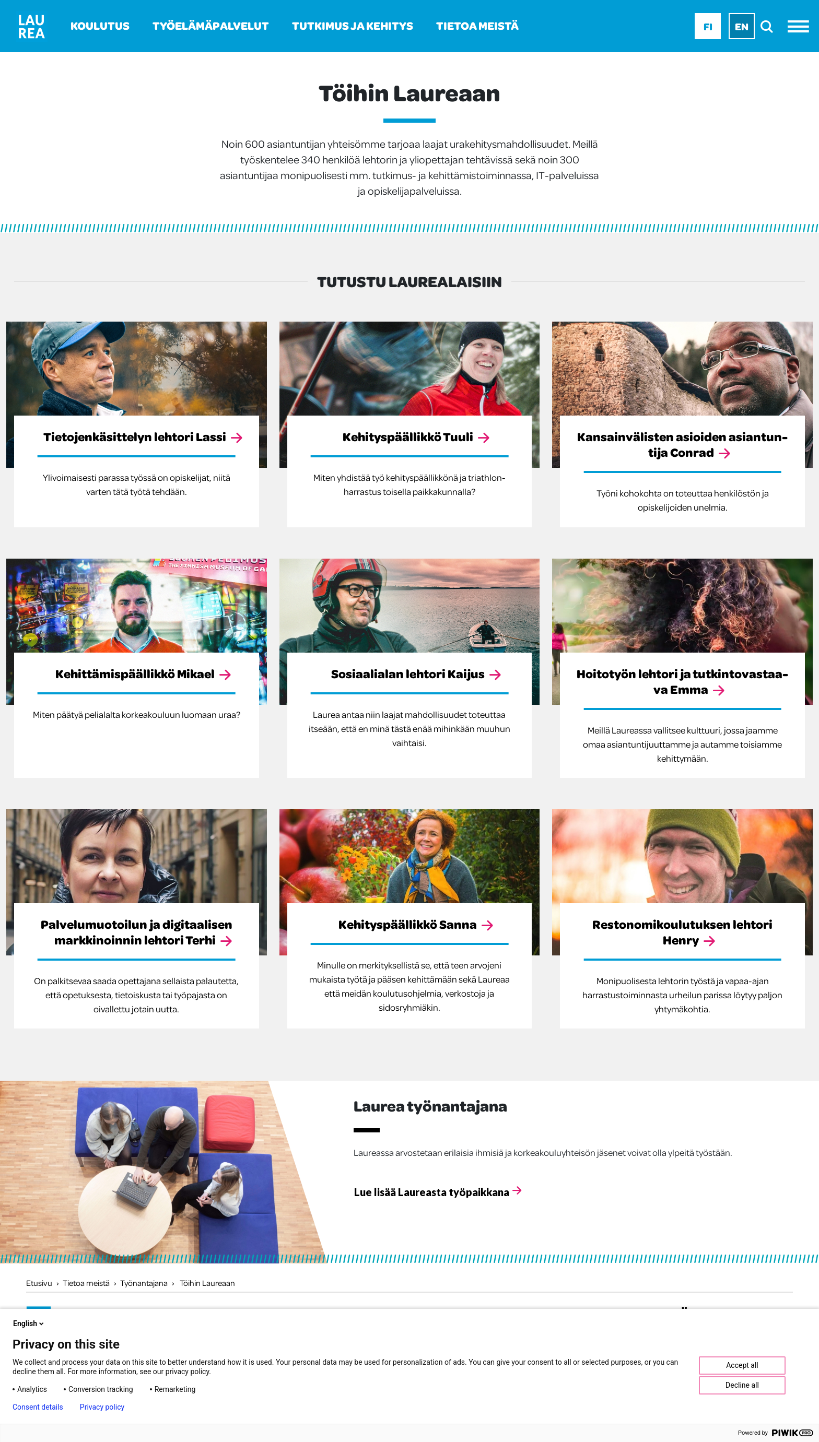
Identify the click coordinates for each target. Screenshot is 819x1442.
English (29, 1323)
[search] (769, 26)
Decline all (742, 1385)
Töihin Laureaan (207, 1283)
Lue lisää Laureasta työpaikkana (431, 1192)
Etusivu (39, 1283)
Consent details (38, 1407)
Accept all (742, 1365)
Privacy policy (102, 1407)
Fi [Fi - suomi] (708, 26)
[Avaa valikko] (801, 26)
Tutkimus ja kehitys (352, 25)
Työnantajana (144, 1283)
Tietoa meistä (477, 25)
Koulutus (100, 25)
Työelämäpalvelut (211, 25)
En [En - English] (741, 26)
